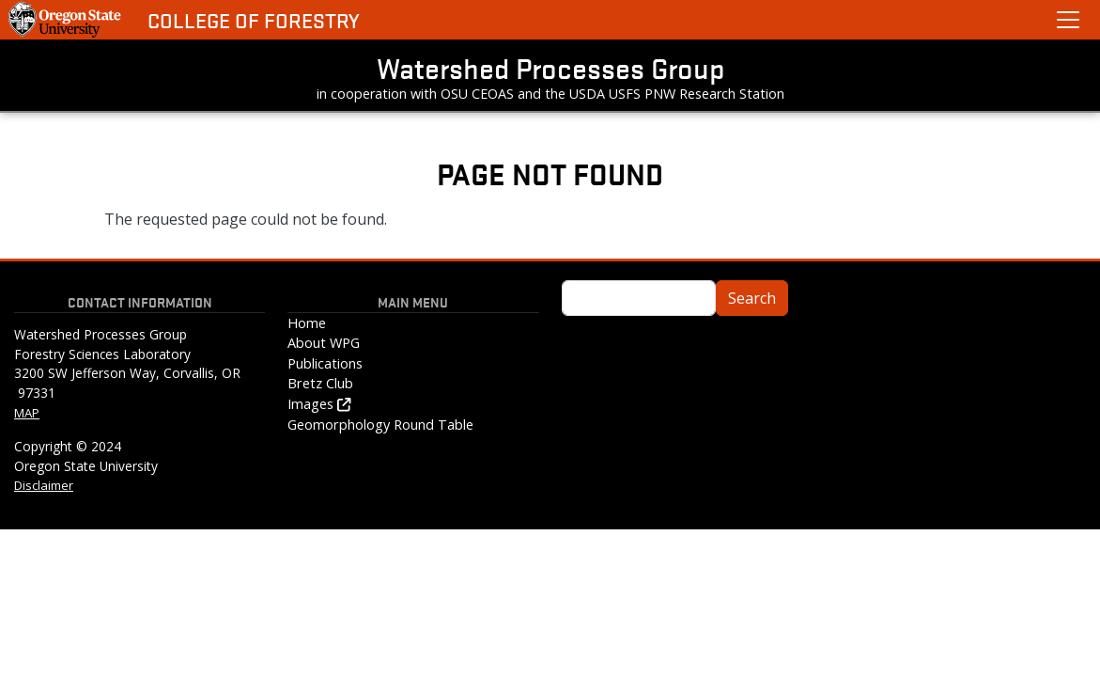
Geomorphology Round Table (380, 424)
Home (306, 323)
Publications (325, 363)
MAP (26, 412)
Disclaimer (43, 485)
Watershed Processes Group (550, 68)
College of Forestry (253, 20)
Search (752, 298)
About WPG (323, 343)
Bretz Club (320, 383)
